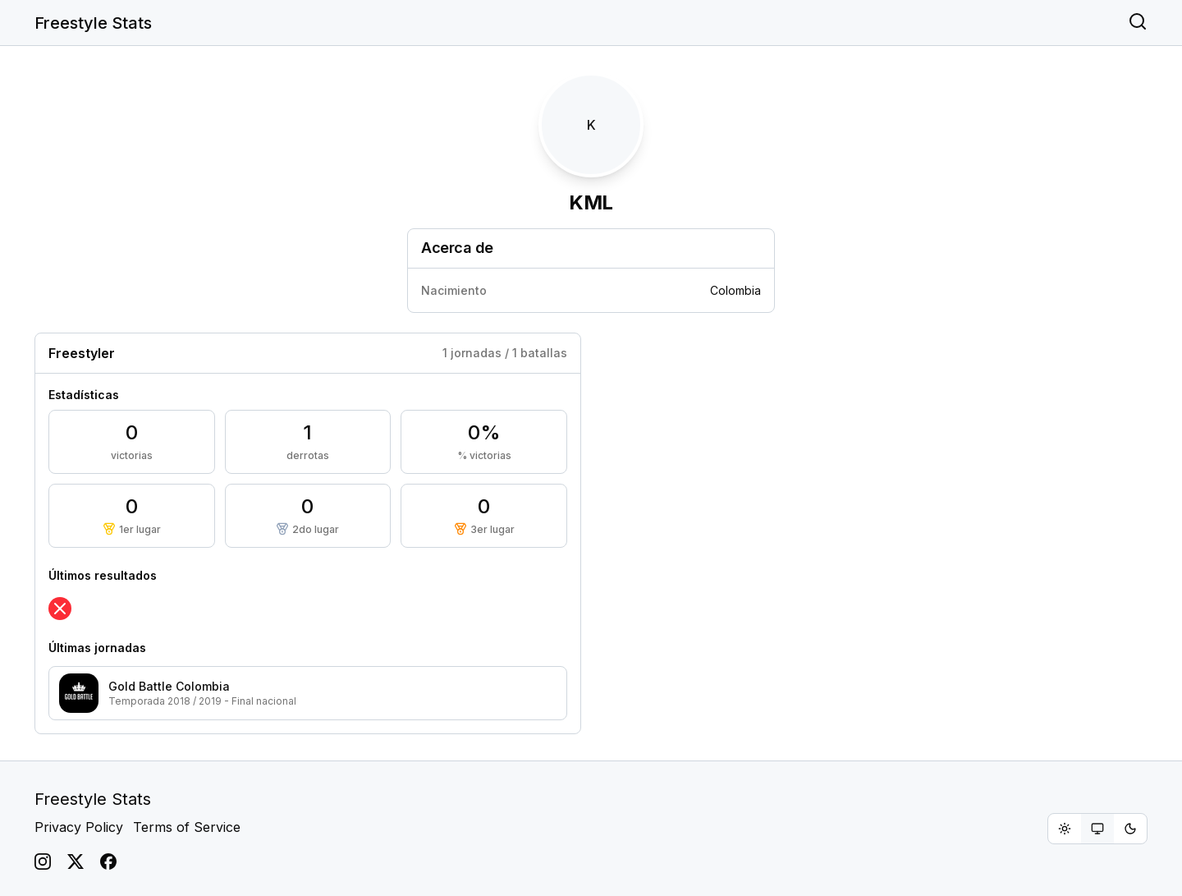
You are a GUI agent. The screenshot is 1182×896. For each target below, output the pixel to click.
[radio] (1064, 828)
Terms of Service (187, 827)
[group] (1097, 828)
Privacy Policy (78, 827)
